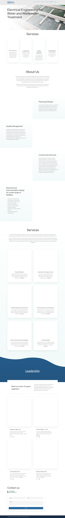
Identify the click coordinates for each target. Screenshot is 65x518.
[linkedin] (39, 436)
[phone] (36, 436)
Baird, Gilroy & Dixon (14, 516)
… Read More (21, 278)
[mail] (11, 436)
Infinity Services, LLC (27, 516)
